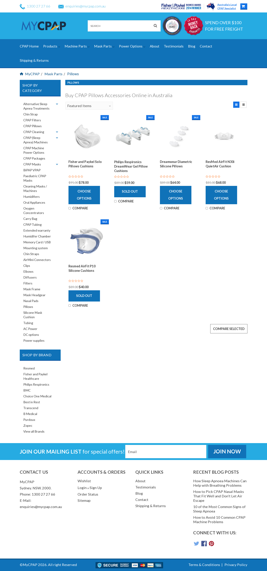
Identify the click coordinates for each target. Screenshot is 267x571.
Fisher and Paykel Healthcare (35, 376)
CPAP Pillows (32, 126)
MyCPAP (30, 74)
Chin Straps (31, 254)
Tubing (28, 323)
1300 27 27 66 (35, 6)
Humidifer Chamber (37, 236)
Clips (26, 266)
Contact (206, 46)
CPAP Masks (32, 164)
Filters (27, 283)
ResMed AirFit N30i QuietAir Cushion (220, 164)
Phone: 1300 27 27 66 (37, 494)
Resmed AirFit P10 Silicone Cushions (82, 268)
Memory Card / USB (37, 242)
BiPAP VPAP (32, 170)
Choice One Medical (37, 396)
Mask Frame (31, 289)
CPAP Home (29, 46)
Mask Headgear (34, 295)
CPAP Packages (34, 158)
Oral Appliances (34, 202)
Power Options (132, 46)
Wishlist (84, 481)
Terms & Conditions (204, 564)
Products (51, 46)
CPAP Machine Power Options (33, 150)
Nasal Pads (30, 301)
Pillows (73, 74)
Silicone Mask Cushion (32, 315)
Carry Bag (30, 219)
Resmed (29, 368)
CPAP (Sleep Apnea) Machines (35, 140)
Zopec (27, 425)
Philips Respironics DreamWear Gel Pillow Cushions (131, 166)
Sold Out (130, 191)
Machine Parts (77, 46)
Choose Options (84, 194)
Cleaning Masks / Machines (35, 188)
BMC (27, 390)
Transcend (30, 408)
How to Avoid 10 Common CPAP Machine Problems (219, 519)
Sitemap (84, 500)
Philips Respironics (36, 384)
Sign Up (96, 487)
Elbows (28, 271)
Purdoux (29, 420)
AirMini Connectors (37, 260)
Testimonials (174, 46)
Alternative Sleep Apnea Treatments (36, 106)
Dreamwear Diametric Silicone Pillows (176, 164)
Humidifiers (31, 197)
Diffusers (30, 277)
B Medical (30, 414)
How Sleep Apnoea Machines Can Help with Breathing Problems (220, 483)
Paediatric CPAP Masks (34, 178)
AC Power (30, 329)
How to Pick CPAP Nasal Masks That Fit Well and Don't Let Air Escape (218, 496)
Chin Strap (30, 114)
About (154, 46)
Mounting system (35, 248)
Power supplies (33, 340)
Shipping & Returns (34, 60)
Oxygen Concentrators (33, 210)
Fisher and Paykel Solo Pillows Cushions (85, 164)
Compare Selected (229, 329)
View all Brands (33, 431)
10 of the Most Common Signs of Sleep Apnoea (219, 508)
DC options (31, 335)
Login (82, 487)
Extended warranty (36, 230)
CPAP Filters (32, 120)
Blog (191, 46)
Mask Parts (104, 46)
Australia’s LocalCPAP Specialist (227, 6)
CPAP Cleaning (33, 132)
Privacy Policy (235, 564)
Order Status (88, 494)
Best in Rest (31, 402)
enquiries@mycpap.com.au (82, 6)
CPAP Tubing (32, 224)
